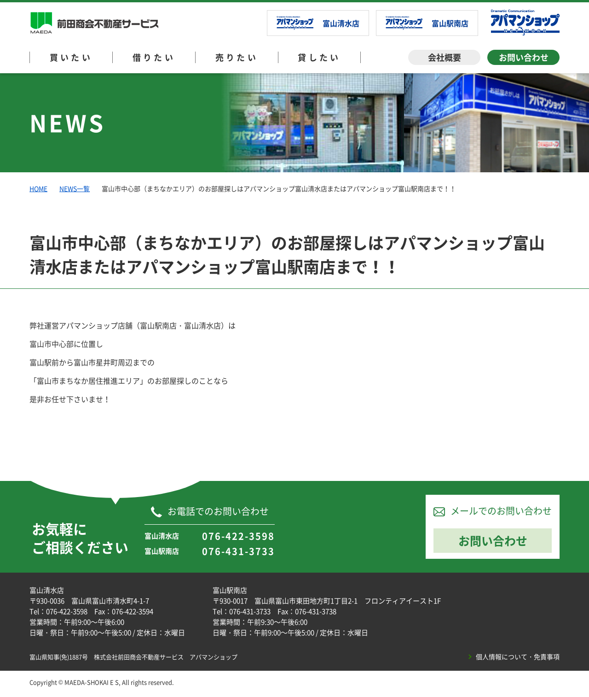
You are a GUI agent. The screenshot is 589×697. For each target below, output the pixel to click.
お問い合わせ (524, 57)
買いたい (71, 57)
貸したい (319, 57)
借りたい (154, 57)
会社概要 (444, 57)
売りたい (237, 57)
